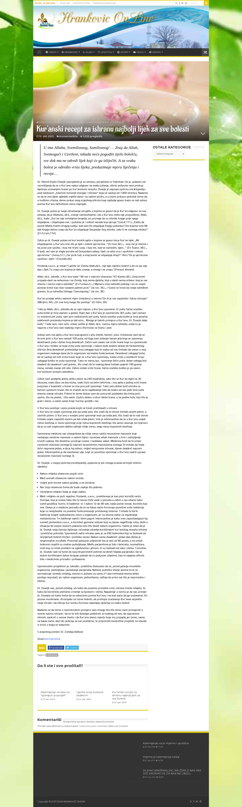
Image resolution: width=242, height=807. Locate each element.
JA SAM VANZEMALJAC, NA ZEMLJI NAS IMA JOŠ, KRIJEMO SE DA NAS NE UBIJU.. (172, 772)
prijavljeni (80, 721)
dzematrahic (52, 638)
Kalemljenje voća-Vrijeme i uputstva (166, 743)
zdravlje (52, 655)
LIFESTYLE (105, 52)
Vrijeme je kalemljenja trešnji (161, 756)
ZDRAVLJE (59, 122)
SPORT (122, 52)
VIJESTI (51, 52)
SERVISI (155, 52)
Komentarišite (68, 136)
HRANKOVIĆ (70, 52)
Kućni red (65, 3)
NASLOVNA (44, 122)
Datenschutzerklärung (104, 3)
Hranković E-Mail (81, 3)
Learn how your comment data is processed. (103, 726)
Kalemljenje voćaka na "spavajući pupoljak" (55, 694)
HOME (39, 51)
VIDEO (138, 52)
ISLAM (87, 52)
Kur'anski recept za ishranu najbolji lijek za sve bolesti (126, 695)
